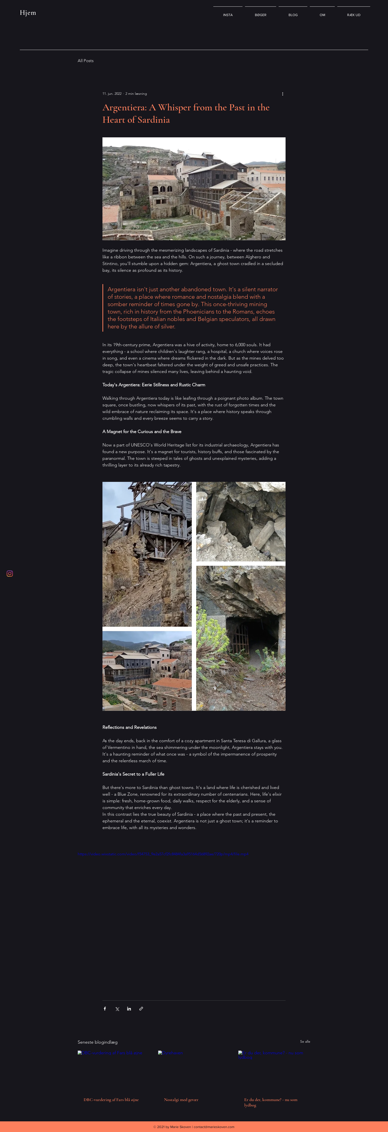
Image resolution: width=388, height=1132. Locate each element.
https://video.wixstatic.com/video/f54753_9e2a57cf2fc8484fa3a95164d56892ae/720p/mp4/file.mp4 (163, 854)
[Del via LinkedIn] (129, 1008)
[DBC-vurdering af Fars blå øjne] (114, 1071)
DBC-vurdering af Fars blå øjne (111, 1099)
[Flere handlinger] (283, 94)
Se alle (305, 1041)
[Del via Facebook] (104, 1008)
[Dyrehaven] (194, 1071)
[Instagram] (10, 573)
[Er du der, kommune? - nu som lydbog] (274, 1071)
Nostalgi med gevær (181, 1099)
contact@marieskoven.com (214, 1127)
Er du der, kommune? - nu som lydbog (270, 1102)
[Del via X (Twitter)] (117, 1008)
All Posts (86, 60)
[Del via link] (141, 1008)
